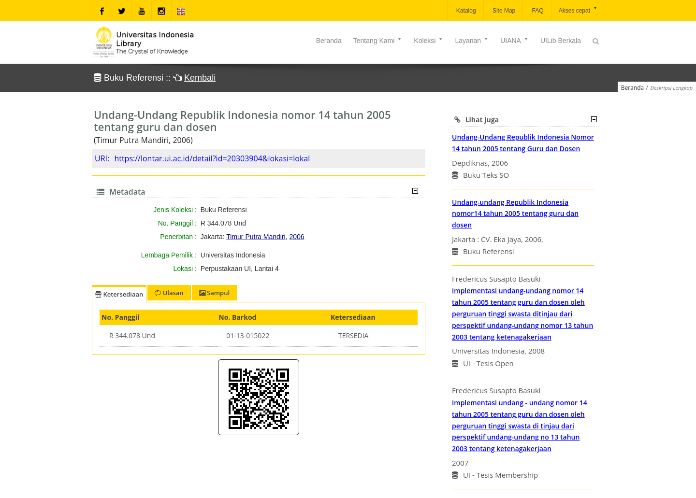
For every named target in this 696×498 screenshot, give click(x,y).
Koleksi (428, 40)
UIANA (514, 40)
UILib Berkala (560, 40)
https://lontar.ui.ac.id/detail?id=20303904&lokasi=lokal (212, 158)
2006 (296, 237)
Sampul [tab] (214, 292)
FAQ (536, 10)
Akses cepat (578, 10)
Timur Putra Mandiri (255, 237)
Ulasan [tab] (169, 292)
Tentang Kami (378, 40)
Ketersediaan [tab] (119, 294)
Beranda (329, 40)
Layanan (472, 40)
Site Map (503, 10)
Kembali (200, 78)
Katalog (465, 10)
